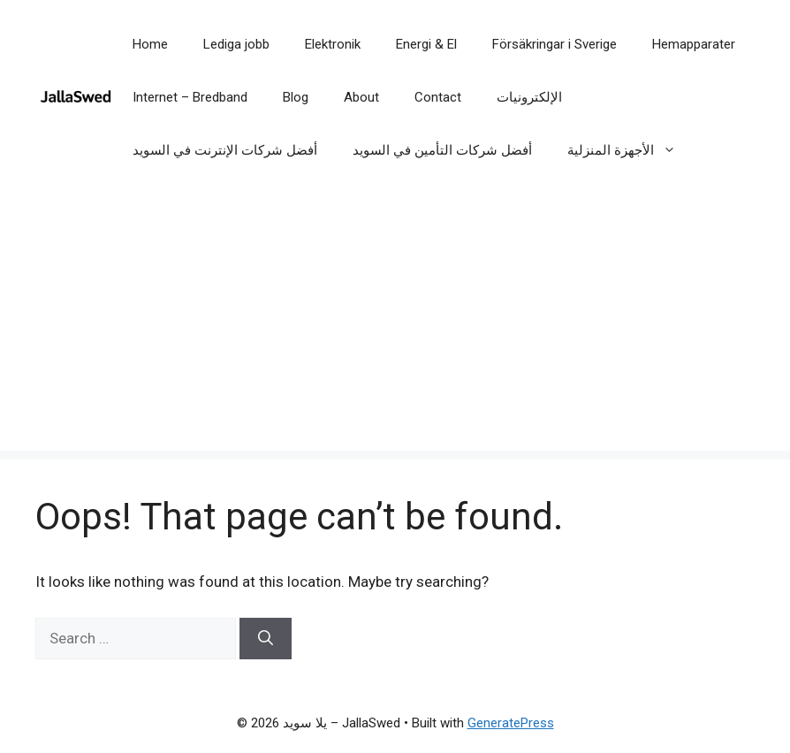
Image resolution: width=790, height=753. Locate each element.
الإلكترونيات (529, 97)
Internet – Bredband (190, 97)
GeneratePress (510, 723)
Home (150, 44)
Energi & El (426, 44)
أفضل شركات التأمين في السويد (442, 150)
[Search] (265, 639)
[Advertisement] (395, 327)
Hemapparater (693, 44)
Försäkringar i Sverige (554, 44)
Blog (295, 97)
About (361, 97)
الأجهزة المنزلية (630, 150)
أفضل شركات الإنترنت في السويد (225, 150)
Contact (437, 97)
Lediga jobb (236, 44)
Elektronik (333, 44)
